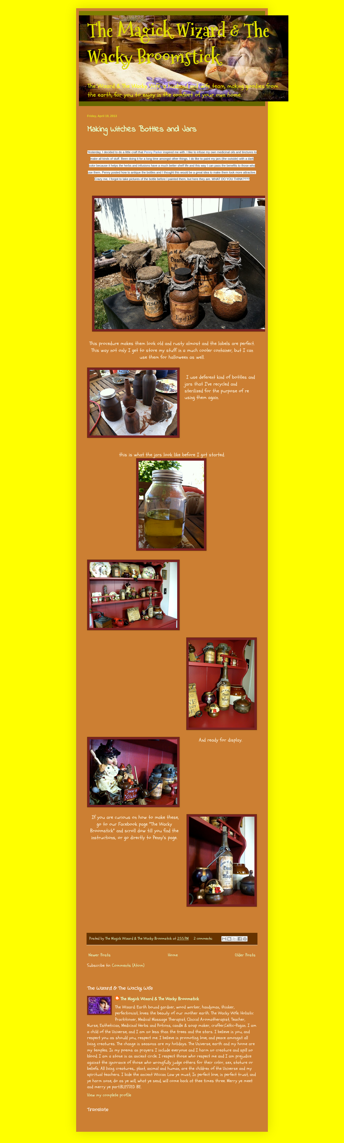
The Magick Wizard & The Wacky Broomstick (178, 43)
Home (173, 955)
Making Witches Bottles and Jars (141, 130)
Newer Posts (99, 955)
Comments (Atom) (128, 965)
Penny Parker (153, 152)
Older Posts (245, 955)
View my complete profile (109, 1095)
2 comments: (204, 938)
